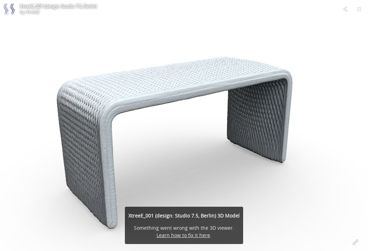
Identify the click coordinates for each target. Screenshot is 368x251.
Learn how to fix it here (183, 235)
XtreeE (33, 12)
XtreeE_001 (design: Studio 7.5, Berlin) (58, 6)
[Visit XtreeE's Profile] (9, 9)
